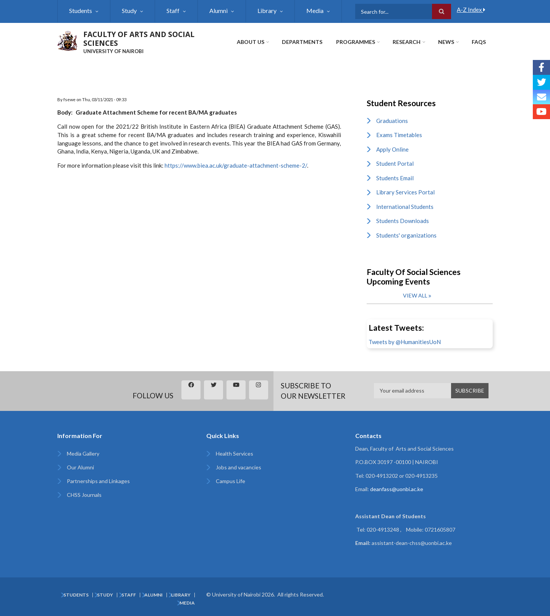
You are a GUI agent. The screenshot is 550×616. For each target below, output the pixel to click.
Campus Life (230, 481)
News (446, 42)
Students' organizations (406, 235)
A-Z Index (471, 9)
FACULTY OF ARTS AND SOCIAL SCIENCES (138, 38)
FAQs (479, 42)
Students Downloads (402, 220)
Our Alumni (80, 467)
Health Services (234, 453)
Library (267, 10)
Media (315, 10)
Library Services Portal (405, 192)
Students (80, 10)
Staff (173, 10)
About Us (250, 42)
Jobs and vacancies (238, 467)
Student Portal (395, 163)
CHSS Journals (84, 495)
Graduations (392, 120)
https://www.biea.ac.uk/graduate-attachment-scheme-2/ (236, 165)
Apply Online (392, 149)
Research (407, 42)
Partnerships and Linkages (98, 481)
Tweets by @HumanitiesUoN (405, 341)
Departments (302, 42)
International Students (405, 206)
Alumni (218, 10)
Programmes (355, 42)
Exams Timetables (399, 134)
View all (415, 295)
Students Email (395, 178)
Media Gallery (83, 453)
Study (129, 10)
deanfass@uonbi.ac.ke (396, 489)
